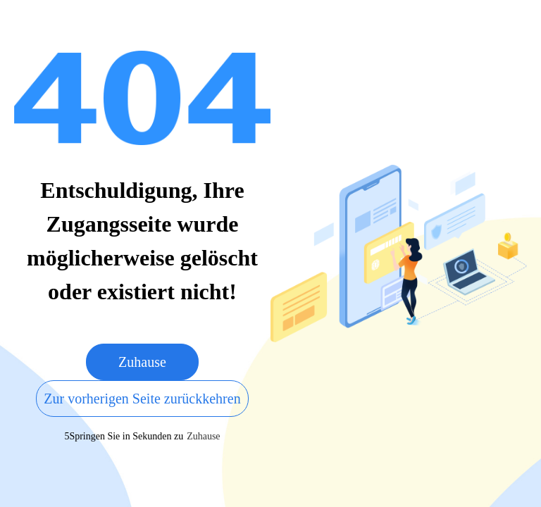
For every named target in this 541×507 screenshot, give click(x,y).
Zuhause (142, 362)
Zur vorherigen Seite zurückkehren (142, 398)
